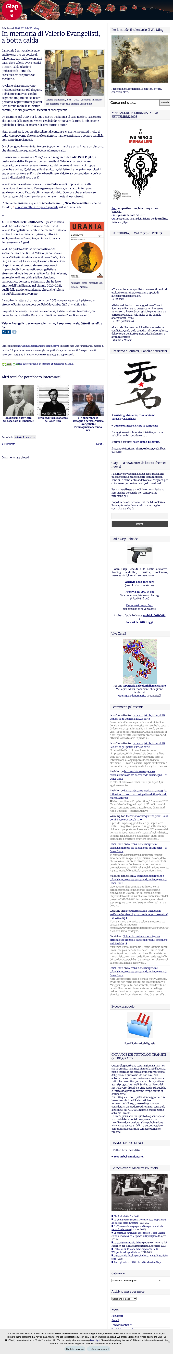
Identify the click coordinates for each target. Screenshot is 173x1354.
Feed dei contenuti (122, 1282)
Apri (114, 208)
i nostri (145, 399)
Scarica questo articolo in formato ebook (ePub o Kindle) (38, 363)
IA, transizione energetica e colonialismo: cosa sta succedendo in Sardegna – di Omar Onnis (138, 733)
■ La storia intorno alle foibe (126, 1200)
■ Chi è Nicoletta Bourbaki (125, 1174)
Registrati (117, 1273)
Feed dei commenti (122, 1287)
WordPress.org (120, 1291)
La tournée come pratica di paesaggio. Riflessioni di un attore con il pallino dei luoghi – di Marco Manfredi (138, 752)
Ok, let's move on (75, 1349)
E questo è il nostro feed (139, 563)
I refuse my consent (99, 1349)
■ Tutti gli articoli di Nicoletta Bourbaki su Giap (136, 1220)
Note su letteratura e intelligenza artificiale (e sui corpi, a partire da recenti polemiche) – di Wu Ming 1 (139, 872)
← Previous (8, 444)
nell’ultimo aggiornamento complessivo (38, 345)
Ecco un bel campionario (128, 1114)
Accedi (115, 1278)
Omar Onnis (116, 801)
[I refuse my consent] (168, 1341)
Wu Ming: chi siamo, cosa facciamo (134, 373)
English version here (123, 376)
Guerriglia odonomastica (132, 653)
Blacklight (95, 1340)
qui (146, 556)
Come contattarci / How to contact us (136, 383)
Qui (113, 215)
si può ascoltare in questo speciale (36, 207)
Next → (100, 444)
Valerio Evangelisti (25, 437)
